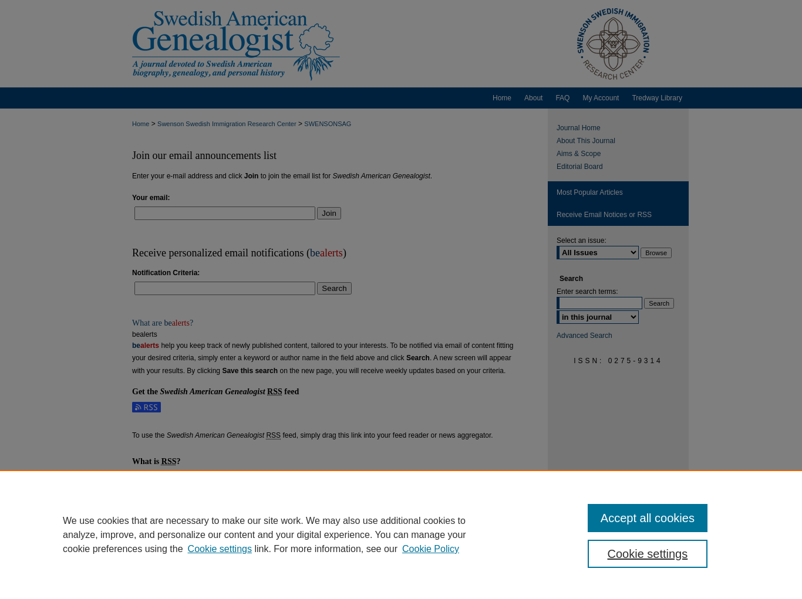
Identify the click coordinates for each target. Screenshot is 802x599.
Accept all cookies (648, 518)
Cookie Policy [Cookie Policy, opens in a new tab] (430, 549)
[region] (401, 534)
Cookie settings (220, 549)
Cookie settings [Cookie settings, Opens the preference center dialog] (648, 553)
